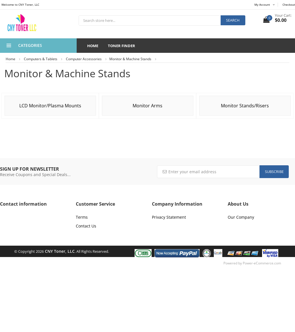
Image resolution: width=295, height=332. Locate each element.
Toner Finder (121, 45)
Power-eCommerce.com (262, 263)
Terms (82, 217)
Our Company (241, 217)
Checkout (289, 5)
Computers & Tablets (40, 59)
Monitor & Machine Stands (130, 59)
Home (92, 45)
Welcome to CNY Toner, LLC (20, 5)
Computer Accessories (84, 59)
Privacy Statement (169, 217)
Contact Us (86, 226)
